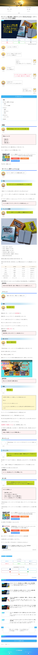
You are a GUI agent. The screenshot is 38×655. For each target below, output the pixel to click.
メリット (4, 107)
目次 (18, 96)
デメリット (5, 115)
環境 (5, 112)
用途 (5, 103)
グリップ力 (6, 116)
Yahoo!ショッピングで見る (15, 160)
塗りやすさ (6, 111)
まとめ (4, 119)
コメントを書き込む (19, 640)
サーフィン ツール (9, 556)
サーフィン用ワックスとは (8, 102)
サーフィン (3, 556)
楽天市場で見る (15, 158)
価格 (5, 109)
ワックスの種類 (7, 105)
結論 (4, 99)
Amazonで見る (25, 158)
